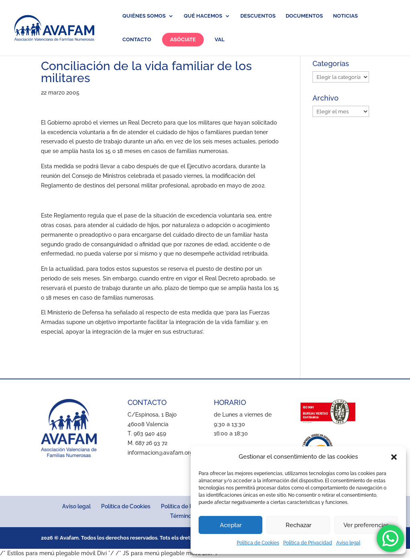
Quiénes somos (144, 16)
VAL (220, 39)
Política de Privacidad (307, 543)
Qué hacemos (203, 16)
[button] (394, 457)
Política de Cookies (258, 543)
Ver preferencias (366, 525)
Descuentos (258, 16)
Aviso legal (348, 543)
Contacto (136, 39)
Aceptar (231, 525)
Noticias (345, 16)
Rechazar (298, 525)
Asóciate (183, 39)
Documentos (304, 16)
